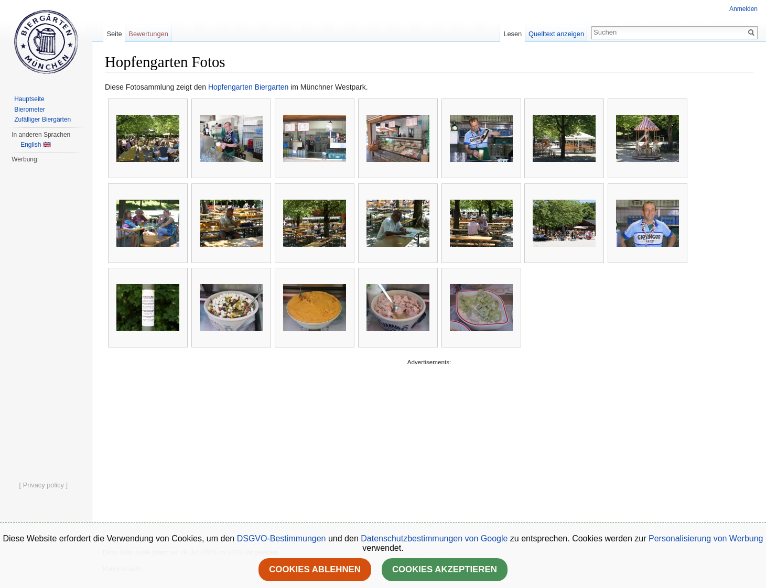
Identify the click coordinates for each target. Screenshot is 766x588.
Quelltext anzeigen (556, 34)
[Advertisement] (427, 441)
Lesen (512, 34)
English (30, 144)
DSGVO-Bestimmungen (281, 538)
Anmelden (743, 9)
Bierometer (29, 109)
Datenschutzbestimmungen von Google (434, 538)
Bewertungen (148, 34)
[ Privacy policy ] (43, 485)
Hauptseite (29, 99)
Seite (114, 34)
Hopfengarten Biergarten (248, 87)
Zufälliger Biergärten (42, 119)
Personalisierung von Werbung (706, 538)
